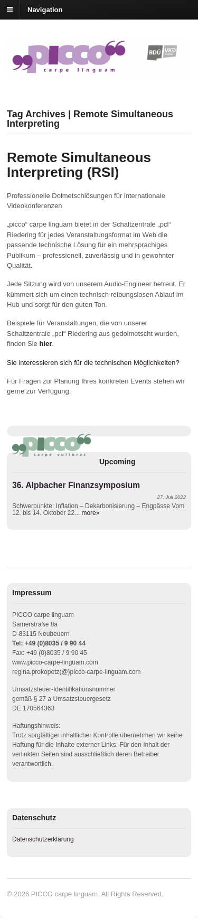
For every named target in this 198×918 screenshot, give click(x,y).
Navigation (44, 9)
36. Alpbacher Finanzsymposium (76, 485)
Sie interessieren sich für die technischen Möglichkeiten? (93, 363)
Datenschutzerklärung (43, 839)
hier (45, 344)
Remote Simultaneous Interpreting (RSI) (79, 165)
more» (90, 513)
